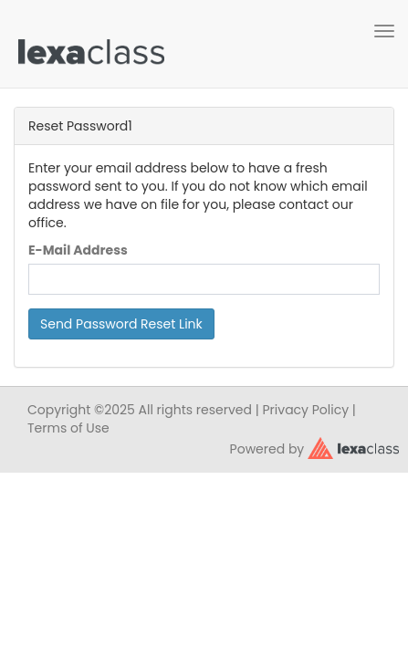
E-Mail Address (78, 250)
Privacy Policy (306, 410)
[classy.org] (353, 447)
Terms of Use (68, 428)
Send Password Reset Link (121, 324)
